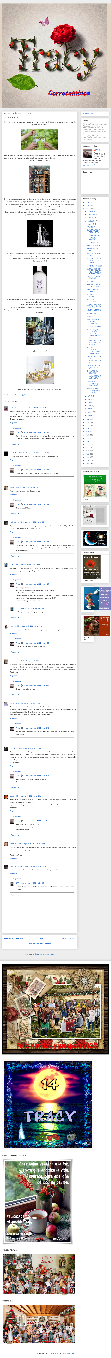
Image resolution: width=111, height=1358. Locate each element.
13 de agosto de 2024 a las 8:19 (33, 408)
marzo (89, 409)
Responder (13, 423)
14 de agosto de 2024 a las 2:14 (36, 776)
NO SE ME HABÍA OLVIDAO (93, 277)
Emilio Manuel (15, 408)
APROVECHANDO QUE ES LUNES (94, 285)
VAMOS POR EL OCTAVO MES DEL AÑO (93, 390)
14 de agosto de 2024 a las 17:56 (33, 883)
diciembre (91, 211)
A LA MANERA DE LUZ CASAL (94, 377)
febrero (90, 412)
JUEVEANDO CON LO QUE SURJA (94, 306)
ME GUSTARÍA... (93, 242)
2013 (88, 451)
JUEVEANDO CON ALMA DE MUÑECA (94, 237)
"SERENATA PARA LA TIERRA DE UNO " (94, 261)
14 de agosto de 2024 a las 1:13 (36, 470)
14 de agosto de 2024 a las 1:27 (36, 584)
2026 (88, 202)
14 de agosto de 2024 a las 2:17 (36, 821)
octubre (90, 218)
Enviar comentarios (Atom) (45, 954)
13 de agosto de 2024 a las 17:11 (36, 661)
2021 (88, 425)
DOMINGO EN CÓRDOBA (92, 372)
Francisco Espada (16, 661)
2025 (88, 205)
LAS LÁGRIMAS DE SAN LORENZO (93, 321)
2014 (88, 448)
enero (89, 415)
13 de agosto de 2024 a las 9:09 (36, 453)
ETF (11, 565)
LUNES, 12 (91, 316)
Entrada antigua (69, 938)
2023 (88, 419)
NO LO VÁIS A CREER (92, 290)
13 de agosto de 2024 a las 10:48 (28, 487)
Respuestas (16, 428)
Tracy (18, 432)
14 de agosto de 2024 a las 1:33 (36, 643)
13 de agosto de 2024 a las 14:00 (27, 565)
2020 (88, 429)
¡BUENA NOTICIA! (94, 310)
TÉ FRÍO (90, 281)
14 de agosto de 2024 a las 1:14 (36, 504)
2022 (88, 422)
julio (89, 396)
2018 (88, 435)
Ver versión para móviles (40, 943)
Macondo (13, 626)
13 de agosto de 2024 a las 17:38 (26, 703)
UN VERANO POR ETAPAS (94, 255)
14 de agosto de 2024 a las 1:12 (36, 432)
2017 (88, 438)
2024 (88, 209)
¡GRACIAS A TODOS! (91, 296)
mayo (89, 402)
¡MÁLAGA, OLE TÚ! (94, 266)
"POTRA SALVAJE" (94, 327)
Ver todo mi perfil (89, 165)
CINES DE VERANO (91, 301)
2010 (88, 460)
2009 (88, 463)
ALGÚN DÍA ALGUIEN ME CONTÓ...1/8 (93, 383)
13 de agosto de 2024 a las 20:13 (29, 796)
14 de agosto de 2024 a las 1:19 (36, 542)
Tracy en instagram (90, 113)
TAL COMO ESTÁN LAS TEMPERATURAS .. (94, 360)
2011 (88, 457)
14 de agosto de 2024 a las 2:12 (36, 728)
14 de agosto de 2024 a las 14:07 (33, 866)
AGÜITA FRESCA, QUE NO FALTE (94, 367)
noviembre (91, 215)
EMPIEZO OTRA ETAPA (93, 250)
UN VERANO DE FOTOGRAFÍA (93, 231)
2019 (88, 432)
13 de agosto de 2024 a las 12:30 (33, 522)
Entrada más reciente (13, 938)
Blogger (72, 1353)
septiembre (91, 221)
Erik (11, 703)
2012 (88, 454)
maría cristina (14, 522)
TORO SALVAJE (16, 453)
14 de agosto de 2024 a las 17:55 (33, 608)
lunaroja (12, 796)
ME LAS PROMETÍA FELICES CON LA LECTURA (93, 350)
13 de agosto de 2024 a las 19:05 (27, 748)
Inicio (42, 938)
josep (11, 748)
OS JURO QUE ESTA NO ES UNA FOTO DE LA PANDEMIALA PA (94, 333)
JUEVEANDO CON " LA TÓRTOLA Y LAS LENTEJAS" (94, 271)
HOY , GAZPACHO (94, 245)
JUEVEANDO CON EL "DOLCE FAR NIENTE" (94, 343)
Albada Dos (14, 844)
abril (89, 406)
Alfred (12, 487)
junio (89, 399)
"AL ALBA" (91, 227)
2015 (88, 444)
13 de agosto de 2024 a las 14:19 (30, 626)
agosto (90, 224)
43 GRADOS (91, 313)
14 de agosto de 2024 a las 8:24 (32, 844)
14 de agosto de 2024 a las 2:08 (36, 685)
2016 (88, 441)
